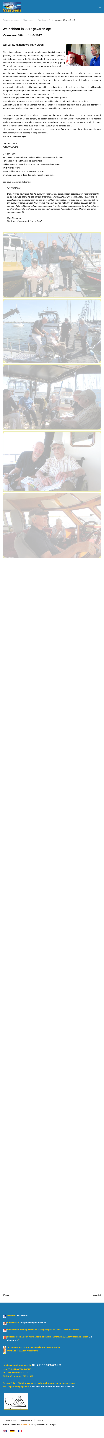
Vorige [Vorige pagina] (6, 1295)
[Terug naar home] (12, 6)
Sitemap (40, 1420)
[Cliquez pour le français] (20, 1431)
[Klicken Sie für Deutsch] (12, 1431)
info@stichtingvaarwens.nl (33, 1323)
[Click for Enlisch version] (5, 1431)
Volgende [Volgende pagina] (97, 1295)
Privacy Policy (10, 1383)
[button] (100, 6)
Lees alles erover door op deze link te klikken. (52, 1387)
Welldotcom (25, 1425)
